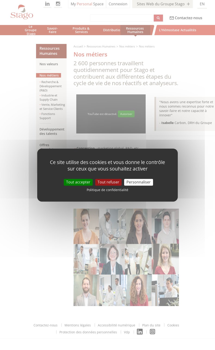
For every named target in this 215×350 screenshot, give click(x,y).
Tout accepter (78, 182)
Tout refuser (108, 182)
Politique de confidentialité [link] (107, 190)
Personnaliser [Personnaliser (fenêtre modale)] (138, 182)
